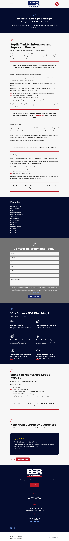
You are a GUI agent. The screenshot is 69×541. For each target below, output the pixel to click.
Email (12, 266)
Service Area (33, 480)
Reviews (44, 480)
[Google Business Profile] (11, 528)
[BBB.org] (14, 528)
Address (12, 270)
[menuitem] (34, 206)
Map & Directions (34, 521)
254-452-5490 (34, 499)
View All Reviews (23, 459)
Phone (12, 261)
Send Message (34, 296)
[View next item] (14, 459)
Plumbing (22, 480)
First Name (13, 253)
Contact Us (54, 480)
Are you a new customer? (16, 275)
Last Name (13, 257)
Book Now (34, 485)
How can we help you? (15, 279)
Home (13, 480)
